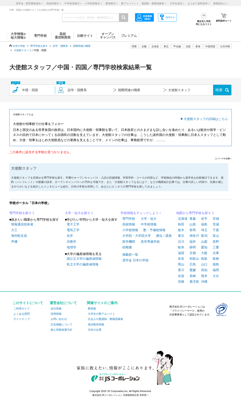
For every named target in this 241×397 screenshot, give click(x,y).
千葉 (216, 230)
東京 (181, 235)
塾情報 (92, 308)
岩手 (204, 218)
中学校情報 (149, 224)
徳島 (216, 264)
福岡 (216, 270)
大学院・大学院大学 (136, 235)
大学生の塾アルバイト (101, 313)
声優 (14, 241)
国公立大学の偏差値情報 (84, 258)
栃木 (181, 230)
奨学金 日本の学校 (135, 260)
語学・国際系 (60, 46)
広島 (192, 264)
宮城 (216, 218)
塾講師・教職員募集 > (154, 3)
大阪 (204, 253)
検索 (219, 90)
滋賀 (181, 253)
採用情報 (56, 313)
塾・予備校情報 (154, 230)
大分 (216, 276)
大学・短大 (149, 218)
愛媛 (192, 270)
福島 (204, 224)
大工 (14, 230)
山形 (192, 224)
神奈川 (194, 235)
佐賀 (181, 276)
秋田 (181, 224)
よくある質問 (21, 313)
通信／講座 (164, 235)
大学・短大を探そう (79, 213)
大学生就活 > (177, 3)
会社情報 (56, 308)
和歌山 (194, 258)
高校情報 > (53, 3)
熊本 (204, 276)
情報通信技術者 (22, 224)
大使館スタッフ (22, 50)
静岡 (192, 247)
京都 (192, 253)
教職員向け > (220, 3)
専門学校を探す (39, 46)
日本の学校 (18, 46)
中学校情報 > (72, 3)
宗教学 (71, 241)
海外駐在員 (19, 235)
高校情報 (128, 224)
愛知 (204, 247)
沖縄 (204, 281)
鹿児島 (194, 281)
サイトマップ (21, 319)
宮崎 (181, 281)
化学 (70, 235)
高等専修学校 (150, 241)
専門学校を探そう (22, 213)
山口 (204, 264)
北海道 (155, 46)
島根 (216, 258)
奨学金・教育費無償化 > (29, 3)
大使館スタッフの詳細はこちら (206, 119)
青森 (192, 218)
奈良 (181, 258)
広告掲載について (61, 324)
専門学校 (128, 218)
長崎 (192, 276)
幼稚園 (127, 247)
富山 (216, 235)
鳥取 (204, 258)
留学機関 (128, 241)
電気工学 (73, 230)
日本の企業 (94, 329)
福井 (192, 241)
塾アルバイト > (129, 3)
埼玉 (204, 230)
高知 (204, 270)
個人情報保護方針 (61, 329)
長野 (216, 241)
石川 (181, 241)
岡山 (181, 264)
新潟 (204, 235)
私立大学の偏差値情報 (82, 264)
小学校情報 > (93, 3)
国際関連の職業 (82, 46)
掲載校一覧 (130, 254)
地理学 (71, 247)
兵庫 (216, 253)
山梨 (204, 241)
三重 (216, 247)
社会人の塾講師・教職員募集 (105, 319)
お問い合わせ (59, 319)
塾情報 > (112, 3)
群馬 (192, 230)
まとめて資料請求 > (199, 3)
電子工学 (73, 224)
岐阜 (181, 247)
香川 (181, 270)
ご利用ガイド (21, 308)
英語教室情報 (96, 324)
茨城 (216, 224)
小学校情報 (130, 230)
